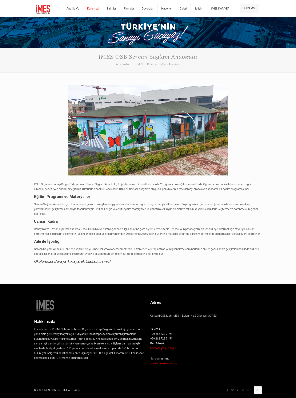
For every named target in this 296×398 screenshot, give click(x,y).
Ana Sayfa (122, 64)
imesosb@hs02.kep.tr (163, 348)
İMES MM (249, 8)
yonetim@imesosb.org (164, 363)
